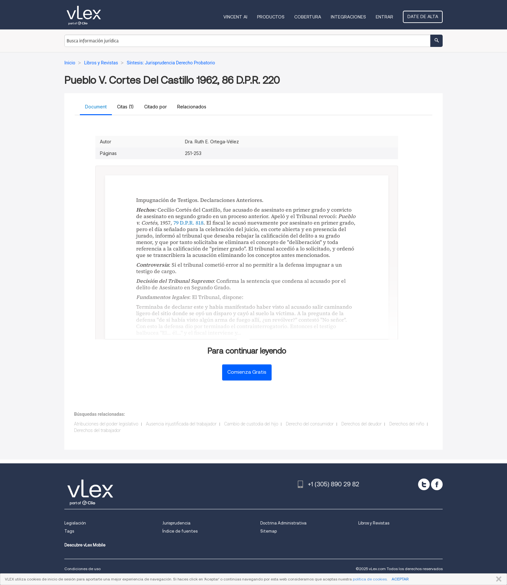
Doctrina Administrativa (283, 523)
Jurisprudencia (176, 523)
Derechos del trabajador (97, 430)
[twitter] (424, 484)
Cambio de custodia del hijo (251, 423)
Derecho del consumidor (310, 423)
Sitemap (268, 531)
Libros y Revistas (373, 523)
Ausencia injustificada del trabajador (181, 423)
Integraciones (348, 16)
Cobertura (307, 16)
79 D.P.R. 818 (188, 222)
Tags (69, 531)
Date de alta (422, 16)
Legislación (75, 523)
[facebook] (437, 484)
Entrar (384, 16)
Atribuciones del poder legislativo (106, 423)
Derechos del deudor (361, 423)
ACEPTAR (400, 579)
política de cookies (370, 579)
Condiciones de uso (82, 569)
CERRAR (497, 579)
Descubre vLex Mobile (84, 545)
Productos (271, 16)
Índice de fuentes (180, 531)
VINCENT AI (235, 16)
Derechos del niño (406, 423)
